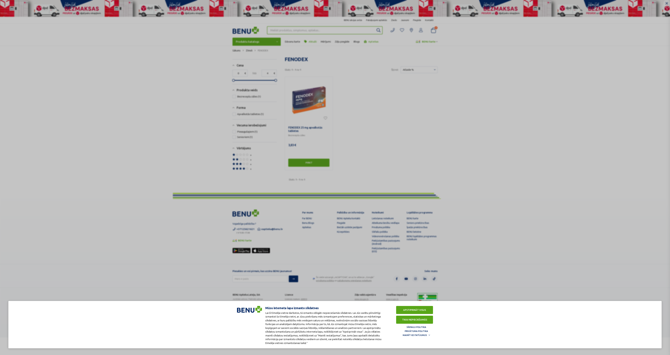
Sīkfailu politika (416, 327)
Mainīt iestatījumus (415, 335)
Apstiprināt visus (414, 310)
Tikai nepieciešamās (414, 319)
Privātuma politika (416, 331)
